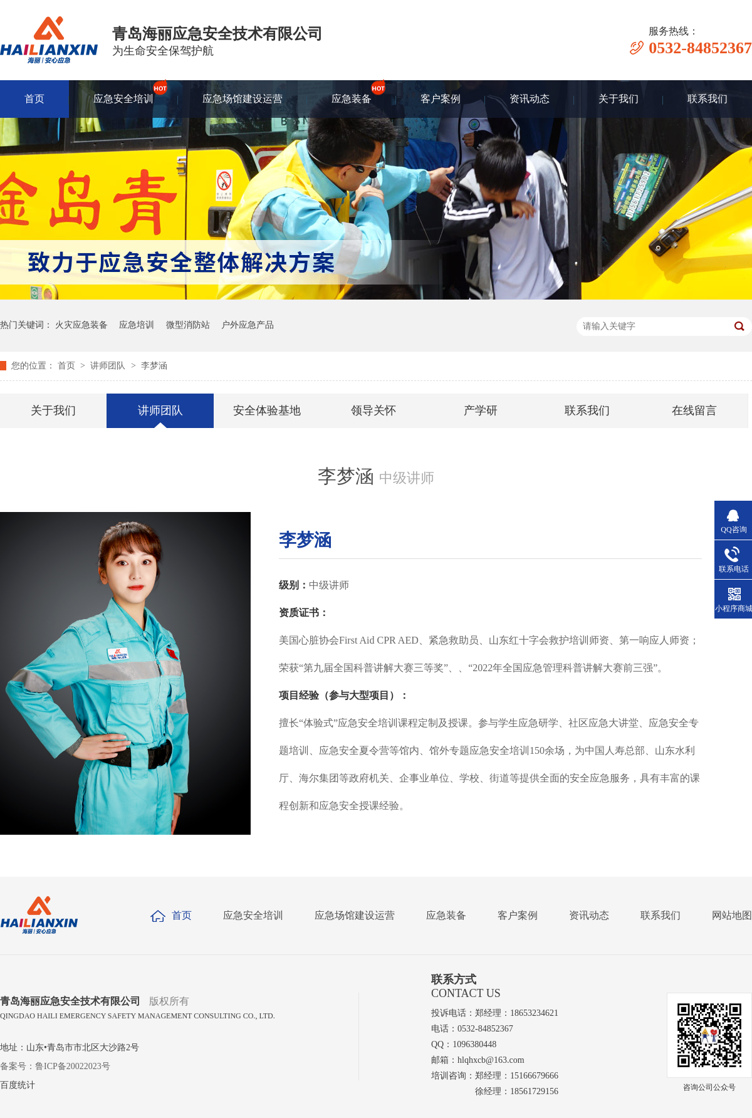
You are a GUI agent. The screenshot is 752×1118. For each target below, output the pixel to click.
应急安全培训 (123, 92)
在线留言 (694, 410)
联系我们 (707, 98)
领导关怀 (373, 410)
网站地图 (732, 915)
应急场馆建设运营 (242, 98)
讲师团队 (109, 365)
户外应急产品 (247, 325)
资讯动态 (529, 98)
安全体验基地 (267, 410)
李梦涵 (154, 365)
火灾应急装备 (81, 325)
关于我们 (618, 98)
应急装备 (352, 92)
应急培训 (136, 325)
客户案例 (440, 98)
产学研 (481, 410)
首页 (34, 98)
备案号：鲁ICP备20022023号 (55, 1066)
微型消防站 (188, 325)
